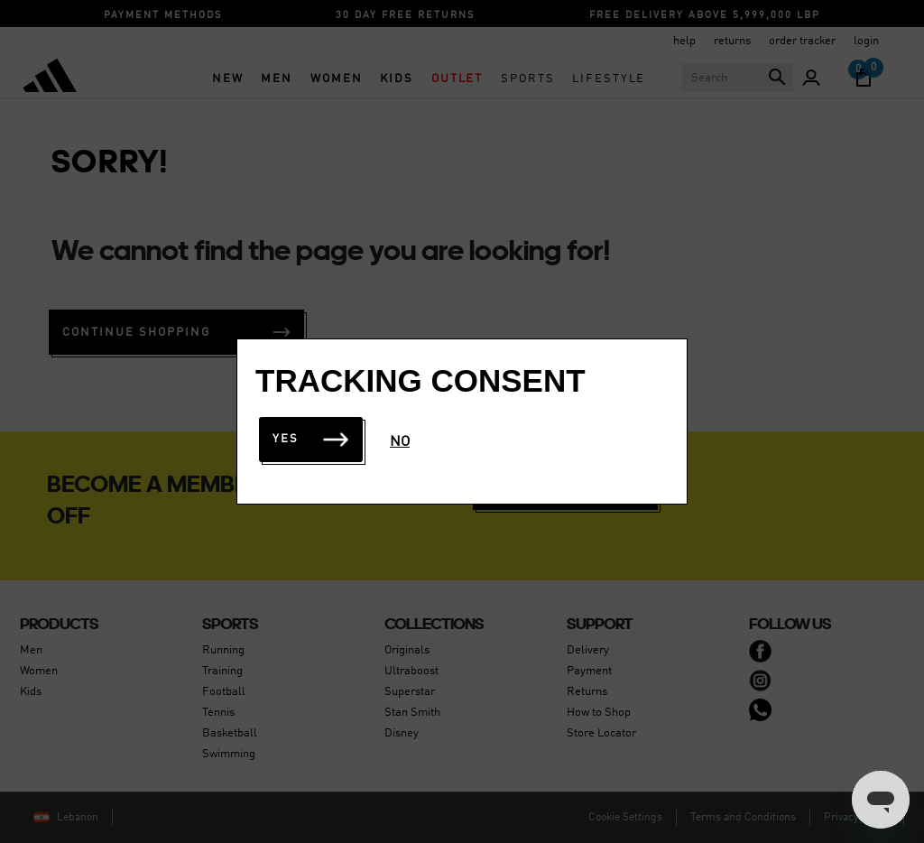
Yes (311, 439)
